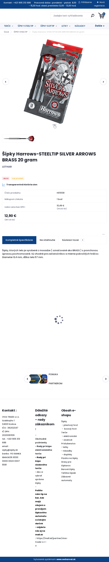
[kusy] (13, 347)
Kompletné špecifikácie (19, 240)
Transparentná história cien (19, 184)
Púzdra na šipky (69, 458)
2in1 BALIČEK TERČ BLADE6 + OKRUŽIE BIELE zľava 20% (26, 326)
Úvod (6, 32)
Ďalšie (98, 25)
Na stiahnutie (47, 240)
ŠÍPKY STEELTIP (25, 25)
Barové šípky (68, 469)
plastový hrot (71, 425)
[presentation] (5, 81)
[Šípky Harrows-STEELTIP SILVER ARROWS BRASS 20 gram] (54, 81)
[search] (88, 16)
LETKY (65, 25)
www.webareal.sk (66, 559)
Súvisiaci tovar (73, 240)
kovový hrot (70, 428)
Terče (64, 432)
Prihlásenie (86, 2)
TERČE (7, 25)
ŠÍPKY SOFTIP (47, 25)
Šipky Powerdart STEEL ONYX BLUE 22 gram (80, 324)
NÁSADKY (80, 25)
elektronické (70, 436)
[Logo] (19, 16)
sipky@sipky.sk (10, 450)
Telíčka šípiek (68, 473)
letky (65, 447)
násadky (67, 450)
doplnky (68, 454)
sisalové (68, 439)
